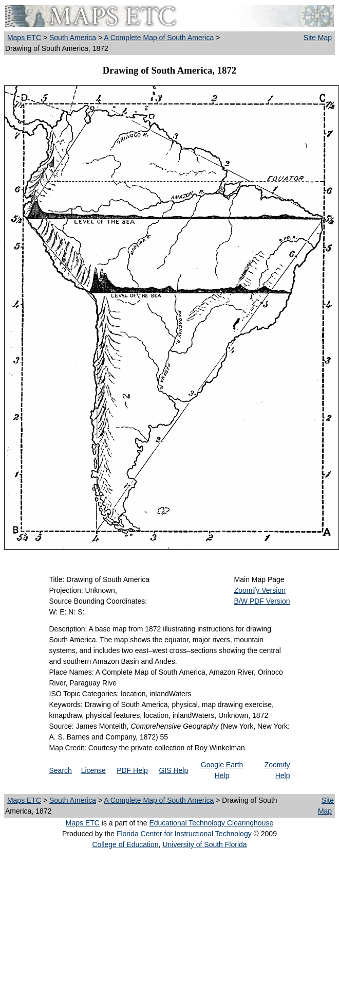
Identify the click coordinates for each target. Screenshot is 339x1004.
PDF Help (132, 770)
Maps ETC (24, 37)
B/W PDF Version (262, 601)
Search (60, 770)
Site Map (318, 37)
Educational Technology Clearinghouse (211, 823)
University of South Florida (204, 844)
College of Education (125, 844)
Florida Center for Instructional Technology (184, 834)
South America (72, 37)
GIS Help (173, 770)
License (93, 770)
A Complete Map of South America (159, 37)
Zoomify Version (260, 590)
